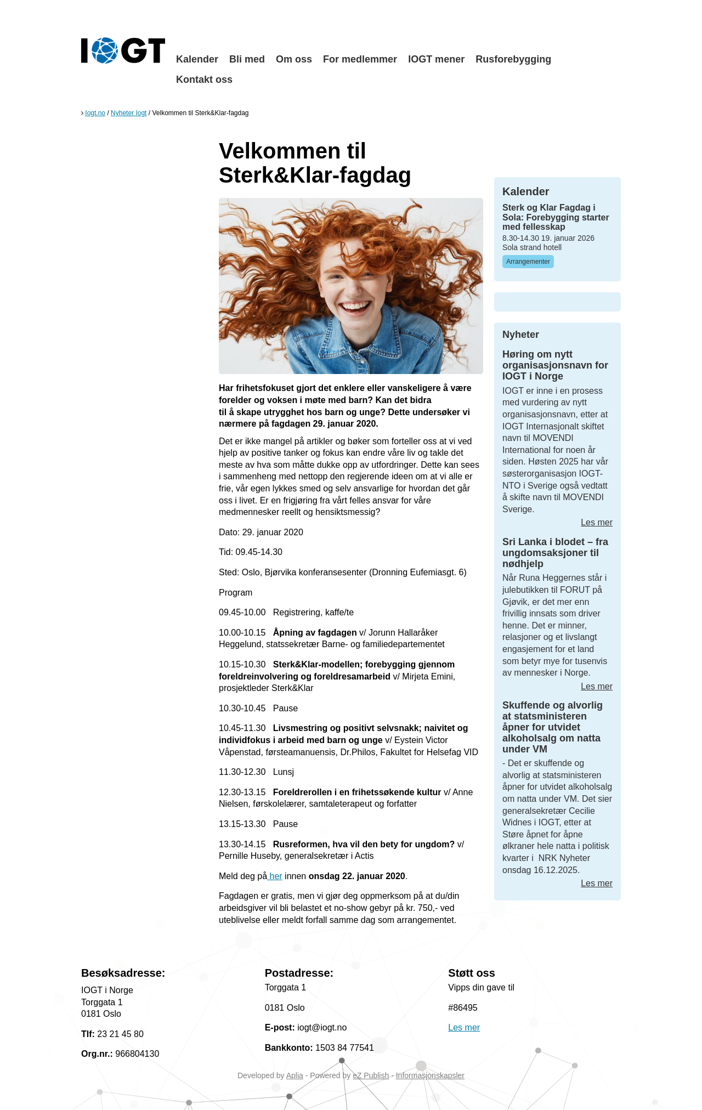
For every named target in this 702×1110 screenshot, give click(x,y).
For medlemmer (360, 59)
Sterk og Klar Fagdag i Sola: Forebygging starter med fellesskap (555, 217)
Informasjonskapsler (430, 1075)
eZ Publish (371, 1075)
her (274, 876)
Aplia (294, 1075)
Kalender (197, 59)
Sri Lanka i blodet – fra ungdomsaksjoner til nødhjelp (555, 552)
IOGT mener (436, 59)
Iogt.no (95, 113)
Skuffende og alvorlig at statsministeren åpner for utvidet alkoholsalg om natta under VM (552, 727)
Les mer (597, 522)
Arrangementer (528, 261)
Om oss (294, 59)
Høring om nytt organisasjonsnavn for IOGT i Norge (555, 365)
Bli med (247, 59)
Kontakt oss (204, 79)
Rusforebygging (513, 59)
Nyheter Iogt (128, 113)
